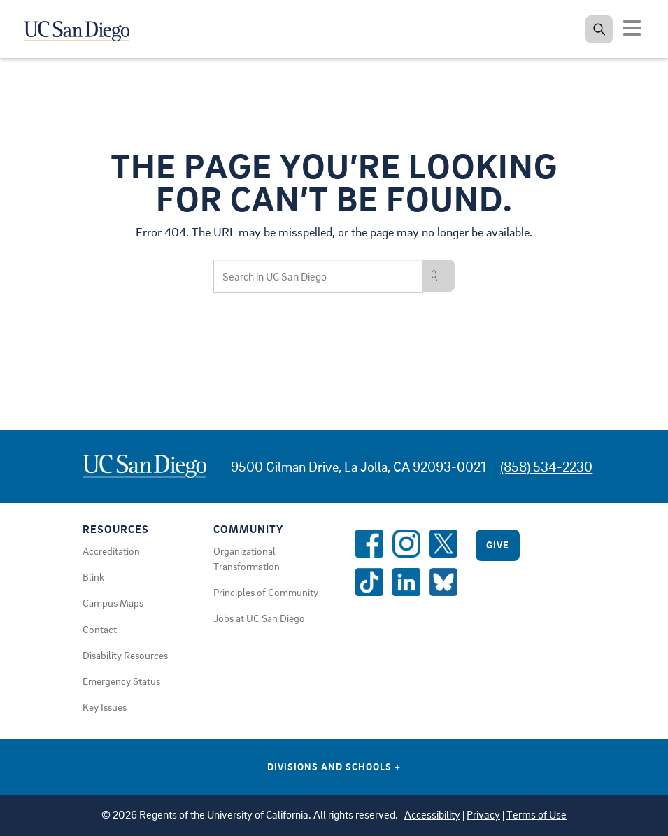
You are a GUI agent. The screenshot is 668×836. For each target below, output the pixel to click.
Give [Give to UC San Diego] (497, 545)
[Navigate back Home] (84, 28)
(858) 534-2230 (546, 466)
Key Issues (105, 706)
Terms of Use (536, 814)
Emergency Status (121, 680)
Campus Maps (113, 602)
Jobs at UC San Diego (259, 617)
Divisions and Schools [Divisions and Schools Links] (334, 766)
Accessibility (432, 814)
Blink (93, 576)
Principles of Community (265, 592)
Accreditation (111, 550)
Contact (100, 629)
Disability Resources (125, 655)
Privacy (483, 814)
